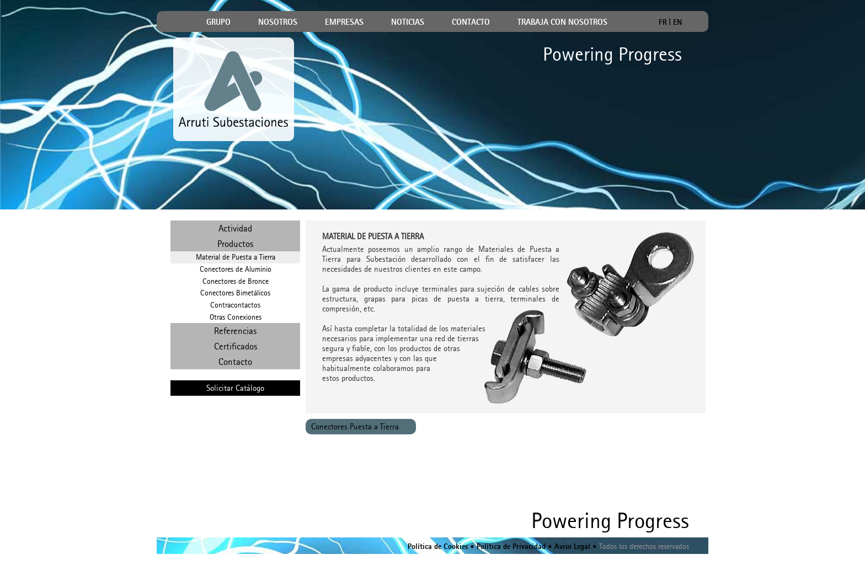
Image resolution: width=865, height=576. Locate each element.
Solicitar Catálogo (235, 388)
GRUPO (218, 22)
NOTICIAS (407, 22)
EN (677, 21)
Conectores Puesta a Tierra (355, 427)
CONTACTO (471, 22)
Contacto (235, 361)
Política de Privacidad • (513, 547)
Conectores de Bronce (235, 281)
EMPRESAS (344, 22)
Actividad (235, 228)
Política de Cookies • (441, 547)
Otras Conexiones (235, 317)
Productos (235, 243)
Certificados (235, 346)
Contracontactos (235, 305)
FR (663, 21)
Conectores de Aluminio (235, 269)
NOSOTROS (277, 22)
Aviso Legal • (574, 547)
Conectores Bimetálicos (235, 293)
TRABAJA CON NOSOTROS (562, 22)
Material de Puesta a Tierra (235, 257)
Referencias (235, 330)
